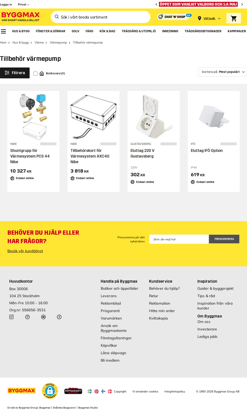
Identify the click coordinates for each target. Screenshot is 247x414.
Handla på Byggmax (119, 281)
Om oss (203, 321)
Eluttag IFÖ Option (207, 150)
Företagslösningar (116, 338)
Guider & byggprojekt (215, 288)
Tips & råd (206, 296)
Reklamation (159, 303)
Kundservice (160, 281)
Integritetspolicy (174, 391)
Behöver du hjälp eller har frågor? (43, 237)
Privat (22, 4)
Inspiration (207, 281)
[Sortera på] (223, 71)
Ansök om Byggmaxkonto (114, 328)
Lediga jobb (207, 336)
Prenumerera (224, 239)
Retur (153, 296)
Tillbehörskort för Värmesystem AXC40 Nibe (90, 156)
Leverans (109, 296)
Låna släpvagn (113, 353)
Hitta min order (162, 310)
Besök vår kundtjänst (25, 251)
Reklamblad (111, 303)
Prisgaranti (110, 310)
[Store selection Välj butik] (209, 18)
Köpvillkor (109, 345)
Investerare (207, 329)
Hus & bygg (20, 42)
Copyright (120, 391)
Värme (39, 42)
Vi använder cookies (145, 391)
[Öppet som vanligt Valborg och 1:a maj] (199, 4)
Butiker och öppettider (119, 288)
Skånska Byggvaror (64, 407)
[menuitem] (3, 31)
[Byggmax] (20, 17)
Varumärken (111, 318)
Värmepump (58, 42)
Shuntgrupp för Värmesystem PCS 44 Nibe (30, 156)
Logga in (6, 4)
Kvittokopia (158, 318)
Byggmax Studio (88, 407)
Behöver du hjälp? (164, 288)
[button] (50, 391)
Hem (3, 42)
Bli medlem (110, 360)
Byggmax (44, 407)
